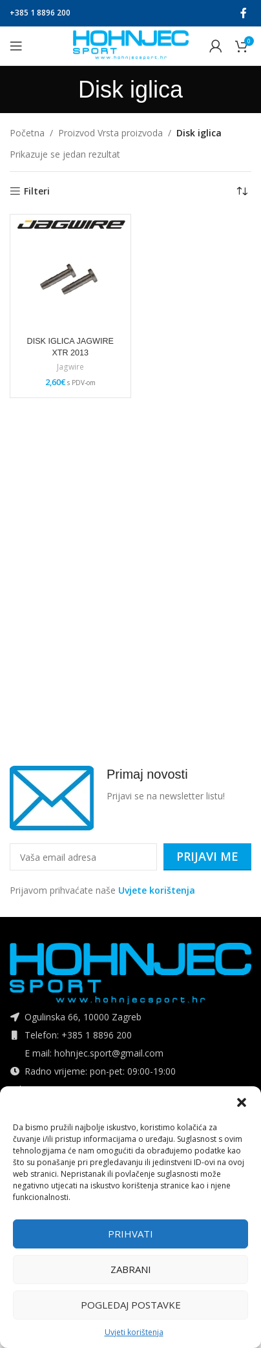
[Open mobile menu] (16, 46)
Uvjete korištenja (156, 890)
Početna (27, 133)
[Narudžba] (241, 191)
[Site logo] (131, 45)
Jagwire (70, 367)
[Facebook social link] (243, 13)
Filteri (37, 191)
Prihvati (130, 1233)
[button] (241, 1102)
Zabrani (130, 1269)
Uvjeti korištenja (134, 1332)
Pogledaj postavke (131, 1304)
